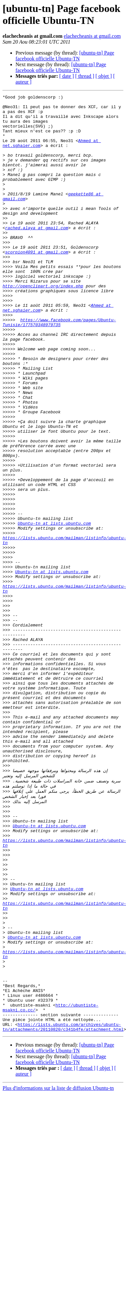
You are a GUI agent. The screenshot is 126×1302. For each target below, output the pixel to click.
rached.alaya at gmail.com (36, 255)
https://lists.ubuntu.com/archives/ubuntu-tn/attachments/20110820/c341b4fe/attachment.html (63, 1211)
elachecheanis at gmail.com (92, 36)
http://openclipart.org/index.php (43, 324)
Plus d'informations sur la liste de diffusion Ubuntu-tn (58, 1273)
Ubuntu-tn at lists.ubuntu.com (54, 609)
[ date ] (66, 76)
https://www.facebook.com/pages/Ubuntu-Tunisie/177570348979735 (59, 368)
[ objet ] (103, 76)
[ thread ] (84, 76)
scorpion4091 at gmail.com (36, 284)
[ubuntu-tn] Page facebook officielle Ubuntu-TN (65, 55)
